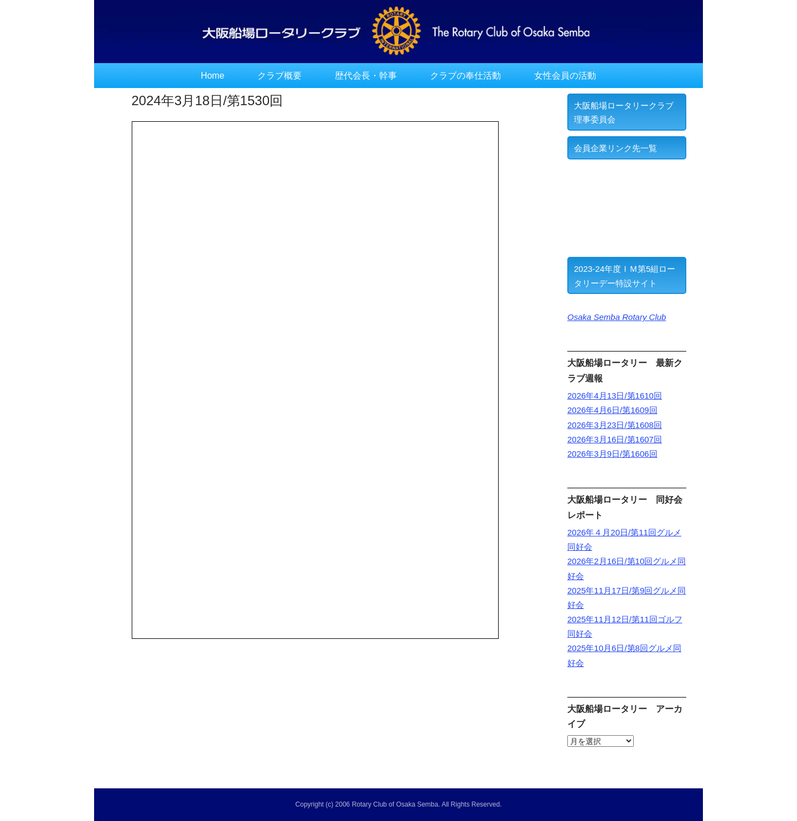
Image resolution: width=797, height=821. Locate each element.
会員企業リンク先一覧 (615, 148)
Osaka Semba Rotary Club (616, 317)
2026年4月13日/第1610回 (614, 395)
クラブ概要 (279, 75)
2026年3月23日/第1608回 (614, 425)
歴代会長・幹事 (366, 75)
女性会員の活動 (565, 75)
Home (213, 75)
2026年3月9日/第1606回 (612, 453)
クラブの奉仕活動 (465, 75)
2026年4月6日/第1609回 (612, 410)
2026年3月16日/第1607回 (614, 439)
